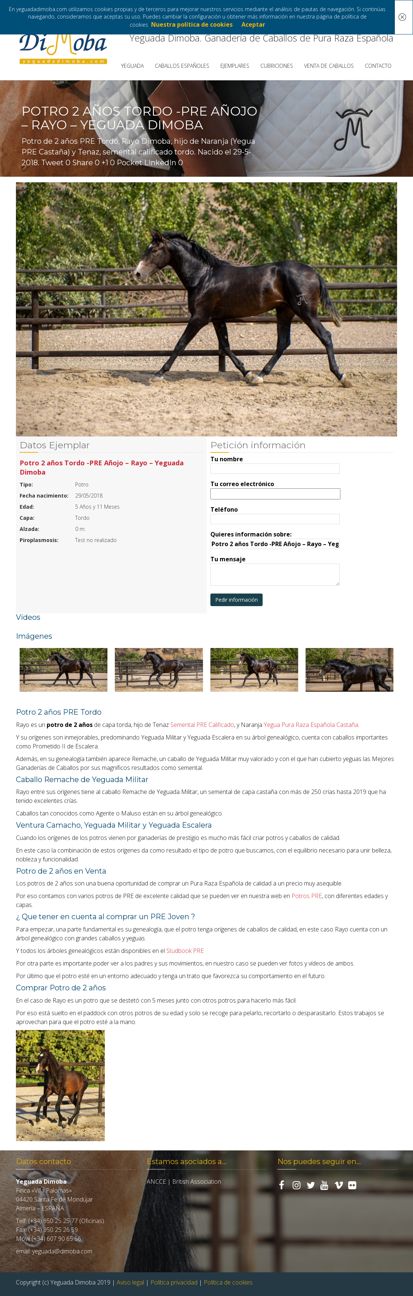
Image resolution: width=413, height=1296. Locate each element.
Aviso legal (130, 1282)
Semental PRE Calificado (202, 725)
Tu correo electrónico (275, 489)
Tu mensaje (275, 571)
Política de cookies (228, 1282)
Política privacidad (173, 1282)
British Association (196, 1181)
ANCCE (156, 1181)
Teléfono (275, 514)
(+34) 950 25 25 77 (53, 1221)
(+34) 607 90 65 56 (56, 1238)
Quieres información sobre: (275, 539)
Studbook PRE (185, 951)
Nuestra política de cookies (192, 24)
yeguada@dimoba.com (62, 1251)
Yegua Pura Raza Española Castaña (311, 725)
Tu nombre (275, 464)
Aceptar (253, 24)
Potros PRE (307, 896)
